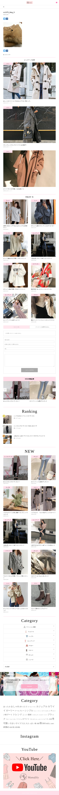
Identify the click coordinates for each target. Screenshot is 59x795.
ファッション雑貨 (31, 627)
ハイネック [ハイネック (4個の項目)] (35, 714)
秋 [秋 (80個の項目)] (41, 723)
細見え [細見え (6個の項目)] (48, 723)
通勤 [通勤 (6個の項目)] (18, 727)
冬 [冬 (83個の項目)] (53, 718)
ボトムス (31, 655)
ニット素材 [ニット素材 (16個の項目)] (26, 715)
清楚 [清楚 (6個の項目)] (38, 723)
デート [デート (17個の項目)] (10, 715)
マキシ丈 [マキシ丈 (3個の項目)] (32, 719)
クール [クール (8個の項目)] (17, 711)
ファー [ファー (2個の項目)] (45, 714)
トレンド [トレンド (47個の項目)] (17, 714)
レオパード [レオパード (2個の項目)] (40, 719)
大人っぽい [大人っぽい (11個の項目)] (30, 723)
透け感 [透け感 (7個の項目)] (14, 727)
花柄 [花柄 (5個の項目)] (10, 727)
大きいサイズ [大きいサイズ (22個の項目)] (16, 723)
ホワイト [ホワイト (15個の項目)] (26, 719)
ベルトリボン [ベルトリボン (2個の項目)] (13, 719)
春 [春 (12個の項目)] (35, 723)
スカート (31, 650)
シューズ (31, 659)
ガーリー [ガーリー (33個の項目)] (10, 710)
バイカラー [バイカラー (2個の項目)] (41, 714)
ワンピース (31, 631)
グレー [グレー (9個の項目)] (22, 711)
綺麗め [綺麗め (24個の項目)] (6, 727)
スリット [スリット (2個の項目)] (40, 710)
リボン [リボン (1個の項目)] (36, 719)
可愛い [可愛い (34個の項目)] (6, 723)
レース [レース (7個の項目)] (46, 719)
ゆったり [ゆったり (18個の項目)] (23, 706)
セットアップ (30, 641)
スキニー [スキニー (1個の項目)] (35, 710)
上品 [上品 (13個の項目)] (50, 719)
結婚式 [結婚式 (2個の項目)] (52, 723)
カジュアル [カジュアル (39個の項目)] (41, 706)
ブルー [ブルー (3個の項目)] (7, 719)
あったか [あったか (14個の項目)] (7, 706)
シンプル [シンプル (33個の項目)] (29, 710)
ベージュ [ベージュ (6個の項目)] (19, 719)
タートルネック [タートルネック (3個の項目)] (46, 710)
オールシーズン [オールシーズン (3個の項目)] (32, 706)
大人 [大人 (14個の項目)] (24, 723)
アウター (31, 645)
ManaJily (29, 686)
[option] (16, 391)
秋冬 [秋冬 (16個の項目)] (44, 723)
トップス (31, 636)
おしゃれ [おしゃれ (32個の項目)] (15, 706)
